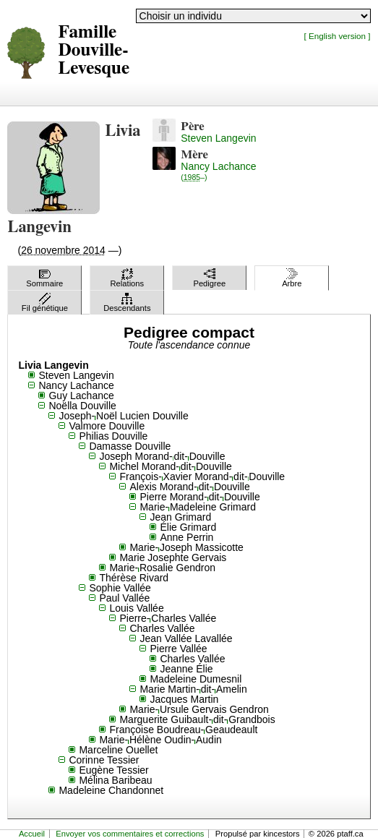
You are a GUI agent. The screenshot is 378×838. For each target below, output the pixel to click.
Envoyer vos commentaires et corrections (130, 833)
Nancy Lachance (218, 171)
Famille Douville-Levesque (93, 50)
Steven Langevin (218, 138)
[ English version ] (337, 35)
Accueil (32, 833)
